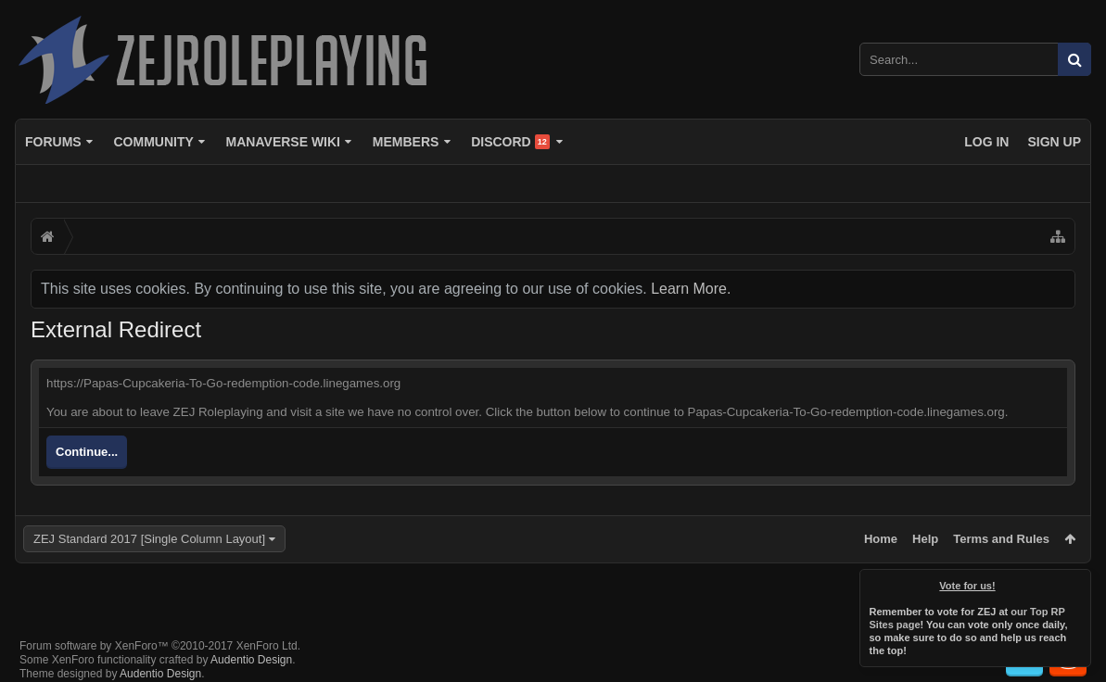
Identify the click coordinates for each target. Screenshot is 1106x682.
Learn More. (691, 289)
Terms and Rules (1001, 539)
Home (880, 539)
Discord (510, 141)
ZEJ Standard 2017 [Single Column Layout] (149, 539)
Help (925, 539)
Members (406, 141)
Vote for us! (968, 585)
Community (153, 141)
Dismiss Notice (1078, 582)
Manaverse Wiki (283, 141)
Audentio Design (251, 644)
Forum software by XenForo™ (159, 631)
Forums (53, 141)
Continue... (87, 452)
